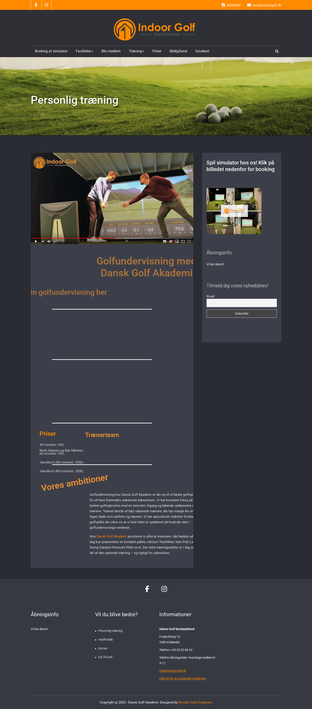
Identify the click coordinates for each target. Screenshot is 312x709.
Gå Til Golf (105, 657)
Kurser (102, 648)
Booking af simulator (51, 51)
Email (210, 296)
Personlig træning (110, 630)
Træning (136, 51)
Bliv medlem (111, 51)
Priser (156, 51)
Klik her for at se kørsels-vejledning (182, 678)
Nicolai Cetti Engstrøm (195, 702)
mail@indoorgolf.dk (172, 671)
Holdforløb (105, 639)
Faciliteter (84, 51)
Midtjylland (178, 51)
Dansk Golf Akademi (146, 536)
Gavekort (202, 51)
